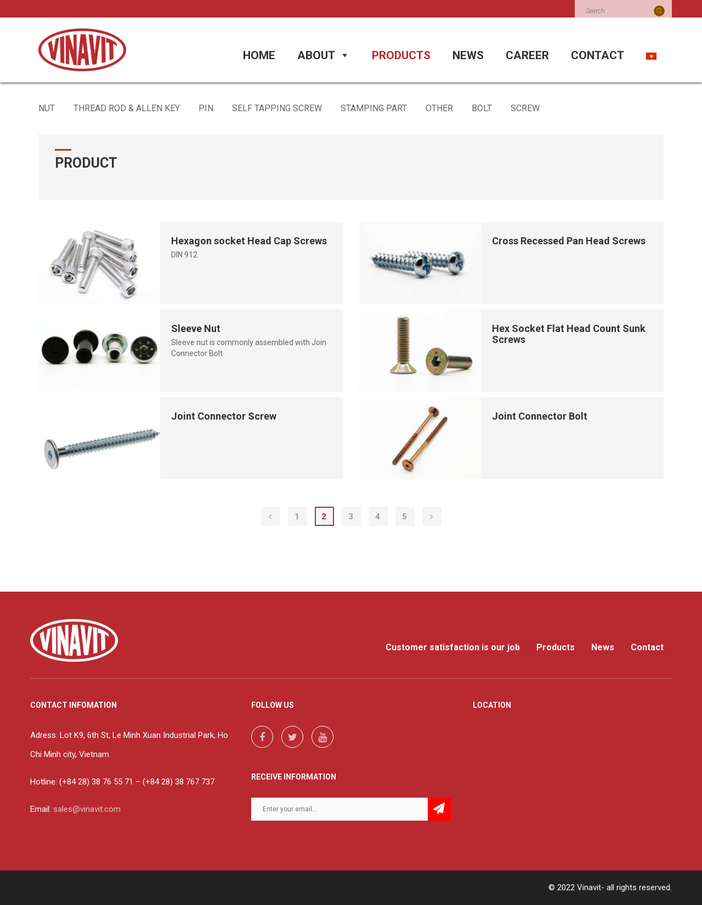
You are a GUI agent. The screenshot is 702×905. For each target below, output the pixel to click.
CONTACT (597, 55)
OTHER (439, 108)
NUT (46, 108)
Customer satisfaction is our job (453, 647)
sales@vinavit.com (87, 809)
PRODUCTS (401, 55)
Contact (647, 647)
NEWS (468, 55)
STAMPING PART (374, 108)
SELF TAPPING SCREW (277, 108)
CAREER (527, 55)
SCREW (525, 108)
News (602, 647)
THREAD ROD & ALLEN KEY (126, 108)
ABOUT (323, 55)
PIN (206, 108)
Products (555, 647)
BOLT (482, 108)
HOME (259, 55)
